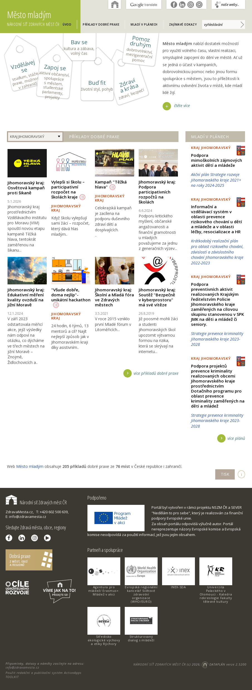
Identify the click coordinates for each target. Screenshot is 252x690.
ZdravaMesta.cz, (20, 511)
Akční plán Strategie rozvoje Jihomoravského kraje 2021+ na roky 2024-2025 (216, 180)
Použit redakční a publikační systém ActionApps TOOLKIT (44, 675)
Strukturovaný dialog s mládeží (141, 638)
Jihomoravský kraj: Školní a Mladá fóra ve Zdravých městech (114, 297)
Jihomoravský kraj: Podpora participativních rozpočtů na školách (157, 192)
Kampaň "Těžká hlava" (111, 184)
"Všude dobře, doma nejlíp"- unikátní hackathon (70, 297)
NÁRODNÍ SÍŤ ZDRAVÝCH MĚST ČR (159, 664)
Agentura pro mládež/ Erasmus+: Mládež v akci (103, 590)
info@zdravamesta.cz (22, 667)
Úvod (67, 24)
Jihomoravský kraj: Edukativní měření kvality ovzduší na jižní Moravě (26, 297)
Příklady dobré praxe (101, 24)
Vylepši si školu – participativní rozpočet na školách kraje (68, 189)
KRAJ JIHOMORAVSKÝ (27, 136)
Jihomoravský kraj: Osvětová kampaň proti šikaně (26, 187)
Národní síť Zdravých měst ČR (36, 502)
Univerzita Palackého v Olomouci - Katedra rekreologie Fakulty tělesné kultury (216, 594)
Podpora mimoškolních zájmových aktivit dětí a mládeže (216, 160)
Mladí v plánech (144, 24)
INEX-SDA (178, 587)
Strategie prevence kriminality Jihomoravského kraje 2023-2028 (217, 339)
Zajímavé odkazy (183, 24)
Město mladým (43, 18)
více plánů (236, 438)
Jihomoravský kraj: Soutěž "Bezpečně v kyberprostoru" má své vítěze (157, 297)
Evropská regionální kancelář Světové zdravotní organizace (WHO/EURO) (141, 594)
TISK (225, 474)
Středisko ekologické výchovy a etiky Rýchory (104, 640)
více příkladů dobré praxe (156, 373)
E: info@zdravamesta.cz (26, 516)
